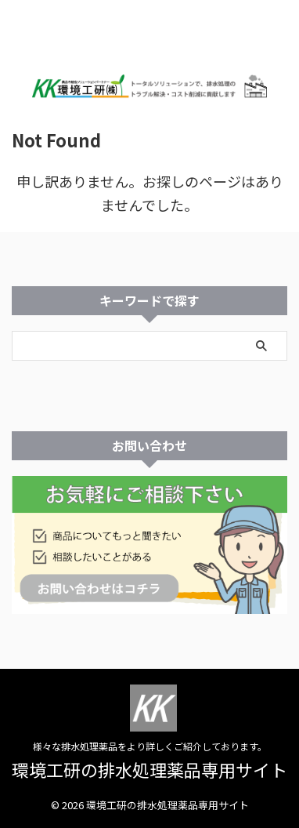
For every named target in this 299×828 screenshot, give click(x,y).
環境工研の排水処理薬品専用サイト (149, 769)
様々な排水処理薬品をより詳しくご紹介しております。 (150, 746)
